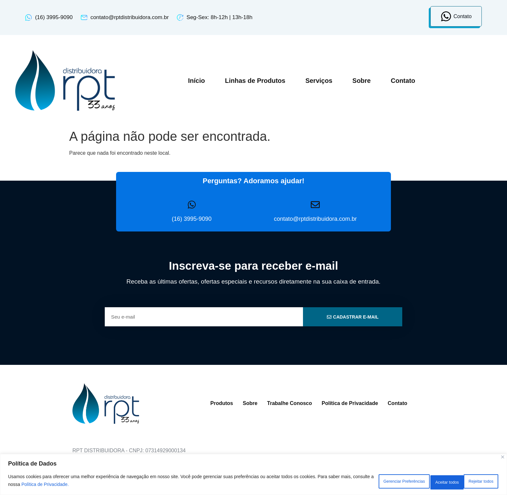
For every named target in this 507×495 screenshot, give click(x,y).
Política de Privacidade (350, 403)
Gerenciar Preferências (369, 481)
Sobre (361, 80)
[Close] (502, 459)
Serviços (318, 80)
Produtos (221, 403)
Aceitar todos (476, 481)
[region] (253, 475)
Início (196, 80)
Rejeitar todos (428, 481)
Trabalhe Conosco (289, 403)
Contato (403, 80)
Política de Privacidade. (91, 485)
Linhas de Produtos (255, 80)
